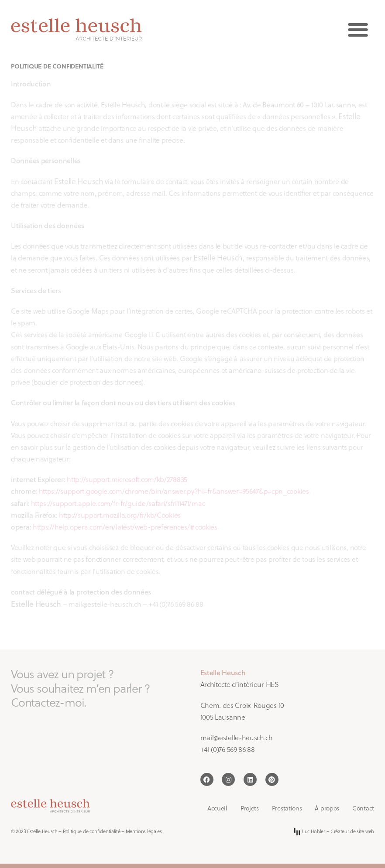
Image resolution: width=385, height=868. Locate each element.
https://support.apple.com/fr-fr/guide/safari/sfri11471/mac (118, 503)
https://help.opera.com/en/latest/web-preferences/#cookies (125, 527)
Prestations (287, 808)
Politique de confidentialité (91, 831)
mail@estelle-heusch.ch (236, 737)
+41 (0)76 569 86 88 (227, 749)
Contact (363, 808)
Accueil (217, 808)
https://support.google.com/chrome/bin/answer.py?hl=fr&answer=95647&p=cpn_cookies (174, 491)
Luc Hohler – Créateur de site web (334, 831)
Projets (250, 808)
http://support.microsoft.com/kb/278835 (127, 479)
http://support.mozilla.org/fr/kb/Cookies (120, 515)
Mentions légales (144, 831)
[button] (357, 29)
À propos (327, 808)
